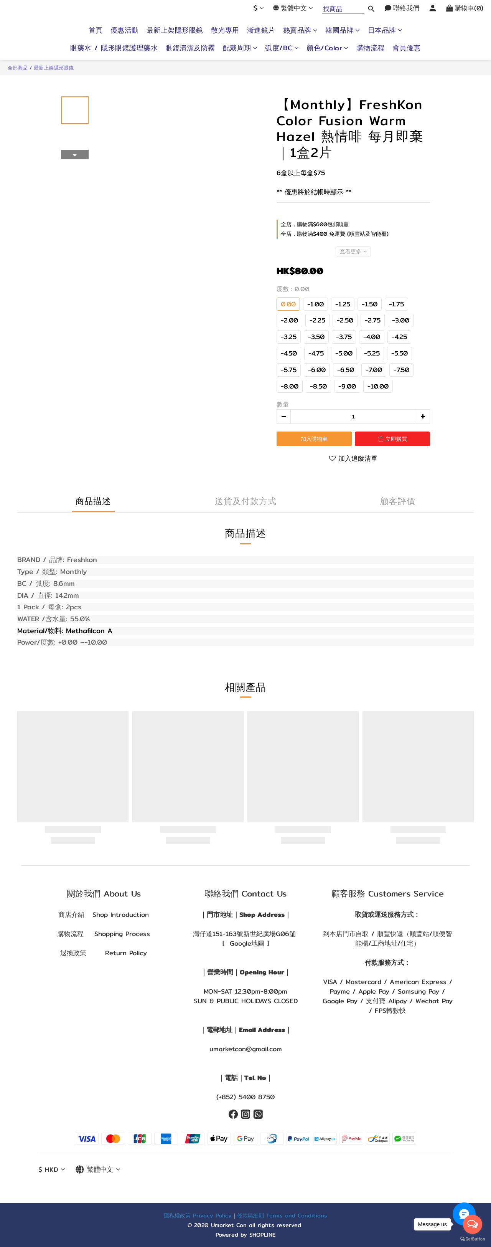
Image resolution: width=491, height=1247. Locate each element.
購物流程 (370, 48)
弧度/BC (282, 48)
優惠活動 (124, 30)
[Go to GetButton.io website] (472, 1239)
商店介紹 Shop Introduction (103, 915)
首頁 (96, 30)
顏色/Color (327, 48)
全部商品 (18, 67)
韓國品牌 (342, 30)
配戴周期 (240, 48)
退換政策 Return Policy (103, 953)
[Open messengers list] (472, 1224)
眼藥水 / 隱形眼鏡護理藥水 (114, 48)
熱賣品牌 (300, 30)
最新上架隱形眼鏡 (175, 30)
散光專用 (225, 30)
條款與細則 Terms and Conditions (282, 1215)
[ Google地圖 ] (245, 943)
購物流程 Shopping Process (104, 934)
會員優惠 (406, 48)
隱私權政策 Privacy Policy (198, 1215)
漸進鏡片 (261, 30)
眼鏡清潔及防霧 (190, 48)
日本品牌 (385, 30)
